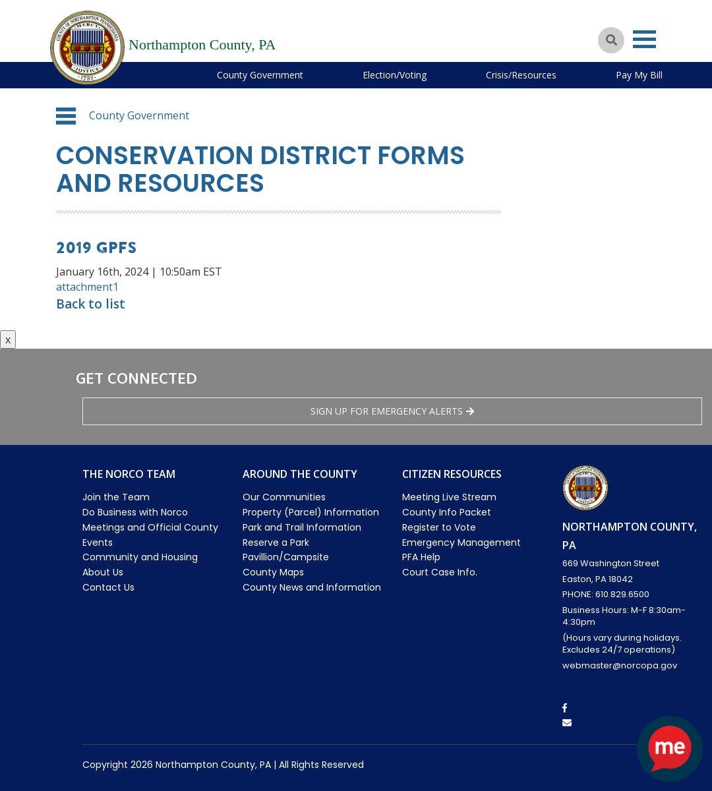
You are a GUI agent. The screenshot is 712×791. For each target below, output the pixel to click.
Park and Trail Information (302, 527)
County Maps (273, 572)
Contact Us (108, 587)
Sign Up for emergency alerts (392, 411)
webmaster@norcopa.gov (619, 665)
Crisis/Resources (521, 75)
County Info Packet (446, 512)
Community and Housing (140, 557)
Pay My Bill (639, 75)
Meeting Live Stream (449, 497)
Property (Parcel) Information (311, 512)
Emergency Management (461, 542)
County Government (260, 75)
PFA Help (421, 557)
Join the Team (116, 497)
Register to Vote (439, 527)
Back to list (90, 303)
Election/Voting (395, 75)
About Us (102, 572)
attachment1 (87, 286)
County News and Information (312, 587)
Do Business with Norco (135, 512)
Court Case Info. (439, 572)
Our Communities (284, 497)
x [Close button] (8, 339)
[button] (66, 116)
